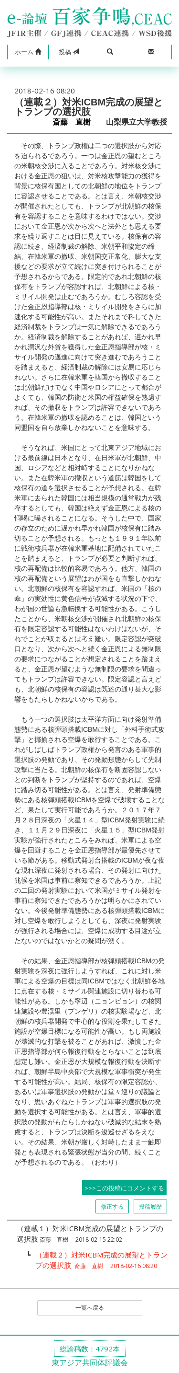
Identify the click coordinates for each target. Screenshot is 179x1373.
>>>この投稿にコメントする (124, 1188)
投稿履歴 (150, 1206)
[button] (27, 52)
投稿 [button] (69, 51)
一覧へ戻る (89, 1308)
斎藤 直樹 (75, 122)
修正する (112, 1206)
